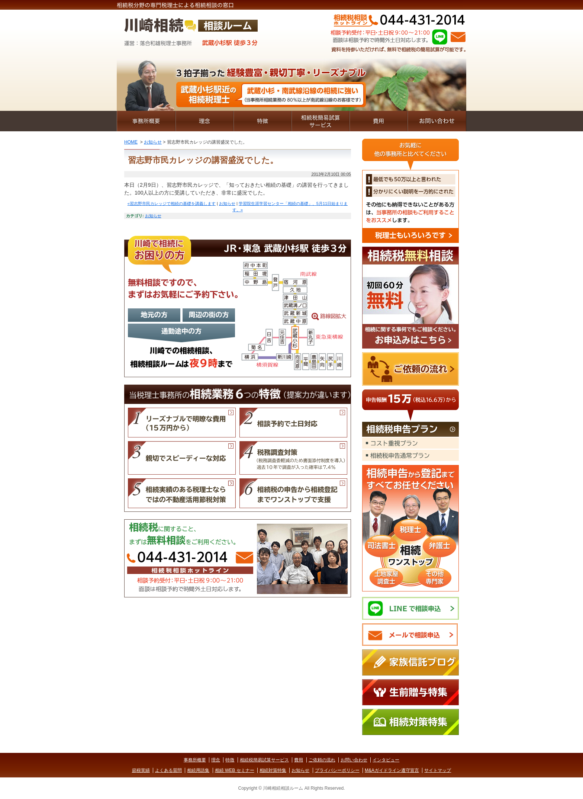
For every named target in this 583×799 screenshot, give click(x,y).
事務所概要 (146, 121)
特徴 (262, 121)
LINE (439, 36)
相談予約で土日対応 (293, 422)
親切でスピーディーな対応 (182, 458)
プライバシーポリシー (337, 770)
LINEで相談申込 (410, 608)
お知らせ (153, 142)
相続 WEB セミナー (234, 770)
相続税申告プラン (410, 429)
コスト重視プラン (410, 443)
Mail (458, 37)
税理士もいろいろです (410, 191)
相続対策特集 (410, 722)
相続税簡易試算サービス (321, 121)
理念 (204, 121)
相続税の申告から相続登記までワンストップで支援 (293, 493)
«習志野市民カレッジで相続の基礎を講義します (172, 203)
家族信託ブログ (410, 662)
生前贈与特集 (410, 692)
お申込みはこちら (410, 298)
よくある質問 (168, 770)
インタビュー (386, 760)
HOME (131, 142)
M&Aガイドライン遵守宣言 (392, 770)
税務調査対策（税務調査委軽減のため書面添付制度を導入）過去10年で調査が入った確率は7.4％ (293, 458)
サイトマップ (437, 770)
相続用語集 (198, 770)
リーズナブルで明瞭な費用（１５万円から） (182, 422)
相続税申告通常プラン (410, 455)
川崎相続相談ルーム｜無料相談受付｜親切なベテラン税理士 (191, 34)
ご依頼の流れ (410, 369)
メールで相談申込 (410, 634)
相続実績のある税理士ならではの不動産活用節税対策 (182, 493)
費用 (379, 121)
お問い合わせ (437, 121)
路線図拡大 (237, 306)
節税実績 (141, 770)
